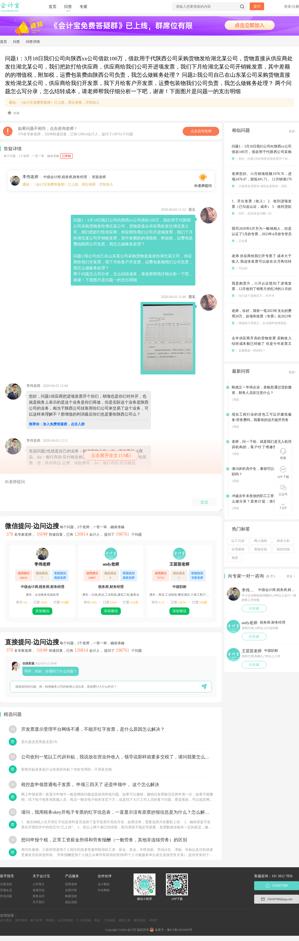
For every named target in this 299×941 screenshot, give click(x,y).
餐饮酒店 (140, 920)
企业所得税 (65, 920)
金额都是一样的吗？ (248, 350)
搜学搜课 (21, 920)
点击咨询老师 (201, 131)
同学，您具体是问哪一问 (251, 213)
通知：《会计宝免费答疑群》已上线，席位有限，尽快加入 (54, 102)
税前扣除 (283, 549)
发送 (204, 502)
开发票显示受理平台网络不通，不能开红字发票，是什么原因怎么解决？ (93, 729)
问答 (68, 6)
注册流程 (6, 884)
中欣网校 (104, 890)
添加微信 (42, 611)
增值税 (50, 920)
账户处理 (36, 920)
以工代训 (237, 541)
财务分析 (283, 541)
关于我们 (39, 902)
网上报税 (260, 541)
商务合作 (39, 896)
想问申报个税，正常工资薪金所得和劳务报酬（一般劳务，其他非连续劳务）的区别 (104, 839)
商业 (97, 920)
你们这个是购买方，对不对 (253, 295)
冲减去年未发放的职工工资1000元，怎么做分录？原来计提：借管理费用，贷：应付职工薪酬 (262, 501)
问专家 (254, 608)
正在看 (239, 241)
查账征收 (260, 549)
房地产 (153, 920)
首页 (53, 6)
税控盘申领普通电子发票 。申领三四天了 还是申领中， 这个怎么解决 (90, 784)
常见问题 (6, 896)
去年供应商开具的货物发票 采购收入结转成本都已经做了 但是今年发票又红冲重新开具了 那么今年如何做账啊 (262, 343)
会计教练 (104, 884)
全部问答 (71, 890)
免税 (234, 558)
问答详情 (33, 42)
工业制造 (109, 920)
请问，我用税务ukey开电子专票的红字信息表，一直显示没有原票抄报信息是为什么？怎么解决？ (117, 812)
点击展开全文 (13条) (111, 455)
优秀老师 (71, 884)
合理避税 (237, 549)
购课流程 (71, 896)
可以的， (241, 268)
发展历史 (39, 890)
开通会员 (6, 890)
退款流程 (71, 902)
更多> (293, 131)
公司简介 (39, 884)
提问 (256, 6)
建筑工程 (125, 920)
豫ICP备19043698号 (180, 930)
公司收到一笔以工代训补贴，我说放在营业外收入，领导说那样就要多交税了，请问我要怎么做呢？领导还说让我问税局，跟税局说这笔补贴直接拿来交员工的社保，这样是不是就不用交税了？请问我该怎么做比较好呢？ (117, 756)
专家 (83, 6)
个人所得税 (83, 920)
